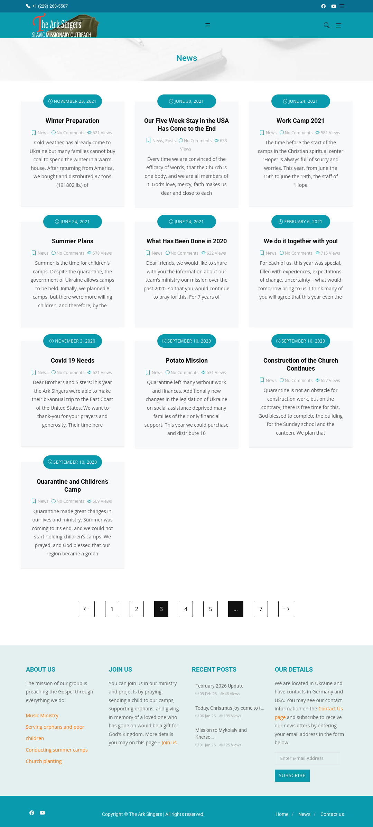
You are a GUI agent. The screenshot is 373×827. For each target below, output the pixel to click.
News (43, 133)
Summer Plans (72, 241)
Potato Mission (187, 360)
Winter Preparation (72, 120)
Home (282, 814)
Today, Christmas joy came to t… (229, 708)
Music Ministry (42, 715)
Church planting (44, 761)
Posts (170, 141)
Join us (169, 742)
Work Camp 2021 (301, 120)
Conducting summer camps (57, 749)
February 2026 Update (219, 686)
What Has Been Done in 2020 (187, 241)
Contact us (332, 814)
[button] (335, 25)
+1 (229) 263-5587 (47, 6)
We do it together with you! (301, 241)
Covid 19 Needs (72, 360)
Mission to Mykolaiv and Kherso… (221, 733)
